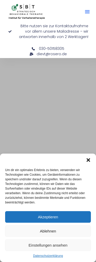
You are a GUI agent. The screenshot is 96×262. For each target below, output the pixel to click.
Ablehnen (48, 231)
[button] (88, 160)
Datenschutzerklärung (48, 256)
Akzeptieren (48, 217)
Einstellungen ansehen (48, 245)
